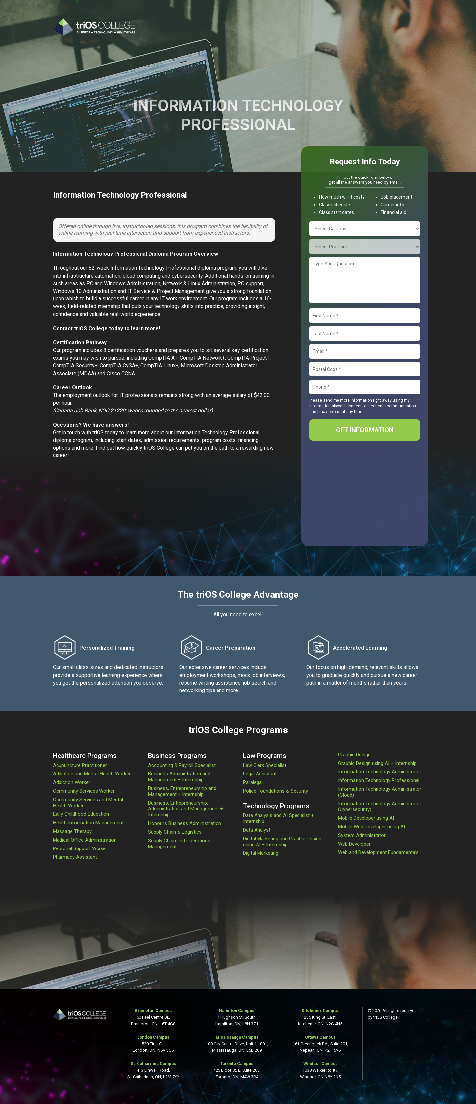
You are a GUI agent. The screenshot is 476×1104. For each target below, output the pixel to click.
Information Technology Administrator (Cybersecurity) (379, 806)
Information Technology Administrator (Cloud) (379, 792)
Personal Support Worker (80, 848)
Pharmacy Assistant (75, 857)
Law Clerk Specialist (264, 765)
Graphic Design (354, 755)
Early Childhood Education (81, 814)
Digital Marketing (260, 853)
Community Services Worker (84, 791)
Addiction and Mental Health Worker (92, 774)
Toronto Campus (236, 1063)
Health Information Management (88, 823)
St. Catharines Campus (153, 1063)
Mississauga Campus (237, 1037)
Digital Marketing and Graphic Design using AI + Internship (282, 842)
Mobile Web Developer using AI (371, 827)
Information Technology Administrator (379, 772)
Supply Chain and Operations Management (179, 843)
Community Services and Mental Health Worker (88, 802)
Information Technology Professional (378, 780)
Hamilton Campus (236, 1010)
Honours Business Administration (184, 823)
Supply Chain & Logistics (175, 832)
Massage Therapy (72, 831)
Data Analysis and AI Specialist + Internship (278, 818)
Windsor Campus (320, 1063)
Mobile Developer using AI (366, 818)
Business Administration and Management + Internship (179, 777)
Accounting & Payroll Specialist (182, 765)
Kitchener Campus (320, 1010)
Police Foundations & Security (275, 791)
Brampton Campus (153, 1010)
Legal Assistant (260, 774)
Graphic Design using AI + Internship (377, 763)
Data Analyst (256, 830)
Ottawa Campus (320, 1037)
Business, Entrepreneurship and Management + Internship (182, 791)
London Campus (153, 1037)
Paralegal (253, 782)
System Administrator (362, 835)
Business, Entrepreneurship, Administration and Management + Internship (185, 809)
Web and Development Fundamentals (378, 852)
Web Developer (354, 844)
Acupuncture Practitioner (80, 765)
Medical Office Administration (85, 840)
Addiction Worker (71, 782)
